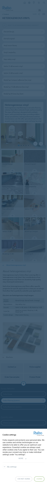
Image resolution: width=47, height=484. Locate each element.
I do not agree (23, 479)
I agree (39, 479)
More (23, 458)
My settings (10, 467)
